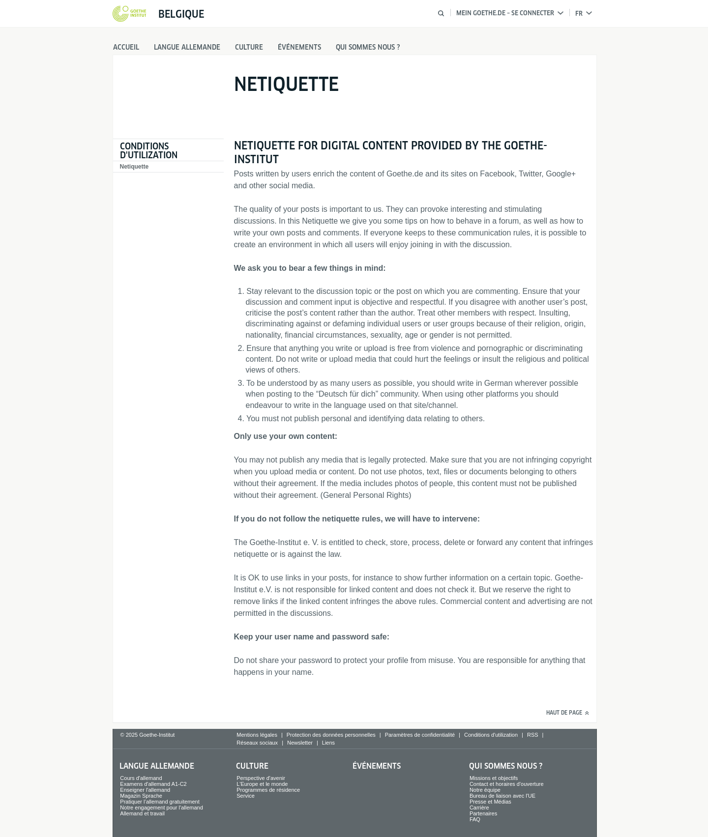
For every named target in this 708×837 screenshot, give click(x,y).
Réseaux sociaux (257, 743)
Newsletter (300, 743)
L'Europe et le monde (262, 784)
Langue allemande (187, 47)
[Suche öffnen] (441, 13)
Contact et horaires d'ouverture (507, 784)
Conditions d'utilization (148, 150)
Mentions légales (256, 735)
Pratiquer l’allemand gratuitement (159, 802)
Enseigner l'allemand (145, 790)
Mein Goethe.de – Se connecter (509, 13)
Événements (299, 47)
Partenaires (483, 813)
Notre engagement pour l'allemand (161, 807)
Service (245, 796)
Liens (328, 743)
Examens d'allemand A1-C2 (153, 784)
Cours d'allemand (141, 778)
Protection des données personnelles (331, 735)
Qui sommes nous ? (368, 47)
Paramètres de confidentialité (420, 735)
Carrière (479, 807)
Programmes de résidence (268, 790)
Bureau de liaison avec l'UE (502, 796)
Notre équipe (485, 790)
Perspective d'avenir (260, 778)
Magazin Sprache (141, 796)
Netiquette (134, 166)
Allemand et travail (142, 813)
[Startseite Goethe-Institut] (130, 14)
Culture (249, 47)
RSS (532, 735)
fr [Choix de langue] (583, 13)
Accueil (126, 47)
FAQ (475, 819)
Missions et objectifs (494, 778)
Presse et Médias (490, 802)
